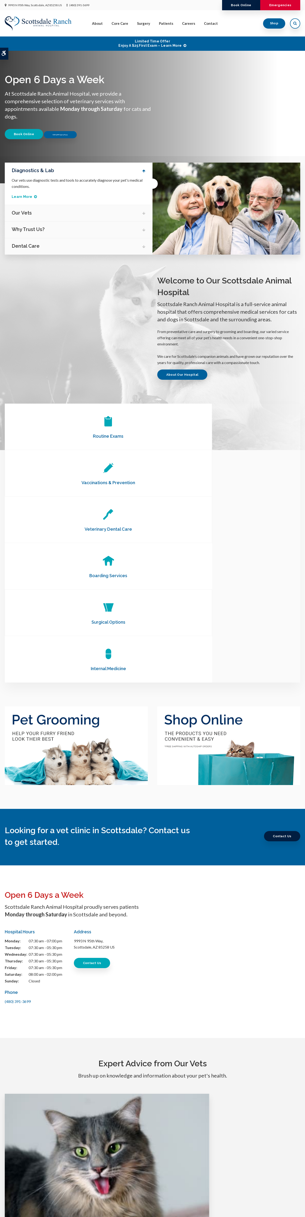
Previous (280, 104)
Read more (48, 1024)
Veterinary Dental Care (250, 436)
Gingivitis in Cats (51, 979)
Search (52, 1209)
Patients (166, 23)
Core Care (120, 23)
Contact (211, 23)
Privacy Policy (13, 1209)
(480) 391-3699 (79, 5)
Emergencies (279, 5)
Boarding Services (54, 482)
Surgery (143, 23)
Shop (274, 23)
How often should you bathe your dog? (254, 979)
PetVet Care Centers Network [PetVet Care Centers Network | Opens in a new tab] (281, 1211)
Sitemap (66, 1209)
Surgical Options (152, 482)
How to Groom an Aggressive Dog (152, 979)
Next (295, 104)
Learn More (24, 197)
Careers (188, 23)
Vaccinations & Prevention (152, 436)
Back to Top (83, 1209)
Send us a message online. (251, 1155)
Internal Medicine (251, 482)
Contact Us (280, 650)
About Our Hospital (184, 374)
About (97, 23)
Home (104, 1185)
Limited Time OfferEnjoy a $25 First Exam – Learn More (150, 43)
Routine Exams (54, 436)
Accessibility (35, 1209)
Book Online (236, 5)
